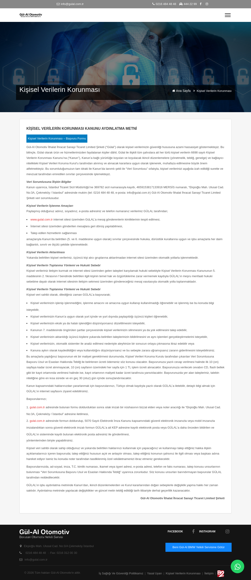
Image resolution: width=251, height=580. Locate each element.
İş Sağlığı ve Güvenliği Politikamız (121, 573)
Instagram (214, 531)
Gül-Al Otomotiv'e (62, 572)
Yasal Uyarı (154, 573)
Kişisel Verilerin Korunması (183, 573)
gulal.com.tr (37, 407)
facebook (181, 531)
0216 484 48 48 (164, 4)
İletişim (209, 573)
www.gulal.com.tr (41, 219)
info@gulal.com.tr (70, 4)
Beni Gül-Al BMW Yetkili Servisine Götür (198, 547)
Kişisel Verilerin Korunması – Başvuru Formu (57, 138)
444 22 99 (188, 4)
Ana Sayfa (184, 91)
